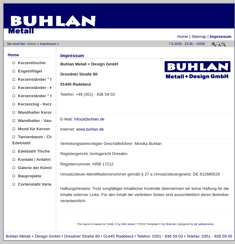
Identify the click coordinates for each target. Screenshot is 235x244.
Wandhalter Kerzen (33, 112)
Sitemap (199, 36)
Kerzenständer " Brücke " (39, 96)
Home (182, 36)
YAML (110, 224)
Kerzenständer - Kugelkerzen (43, 87)
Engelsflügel (27, 71)
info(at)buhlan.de (89, 119)
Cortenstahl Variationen (37, 184)
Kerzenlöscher (29, 63)
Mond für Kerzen (31, 129)
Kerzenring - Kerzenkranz (39, 104)
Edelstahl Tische (31, 151)
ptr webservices (204, 224)
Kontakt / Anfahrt (31, 159)
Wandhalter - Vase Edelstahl (42, 120)
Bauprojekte (26, 176)
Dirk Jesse (127, 224)
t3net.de (171, 224)
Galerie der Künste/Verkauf (41, 167)
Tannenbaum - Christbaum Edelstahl (40, 140)
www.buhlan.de (90, 129)
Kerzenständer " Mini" (36, 79)
